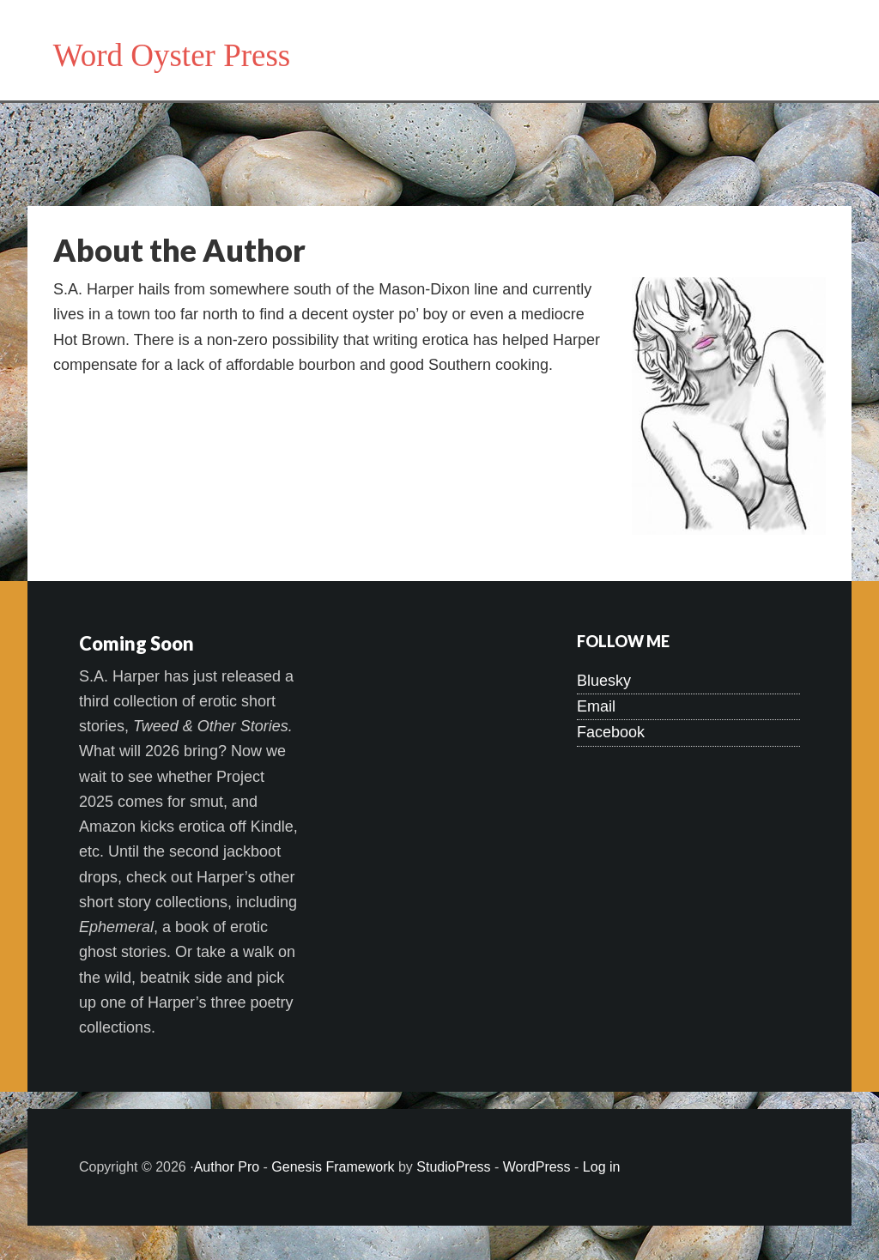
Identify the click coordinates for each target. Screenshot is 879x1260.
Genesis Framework (332, 1167)
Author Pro (226, 1167)
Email (596, 706)
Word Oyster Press (172, 55)
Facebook (611, 732)
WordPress (537, 1167)
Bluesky (604, 680)
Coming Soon (136, 643)
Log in (602, 1167)
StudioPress (453, 1167)
